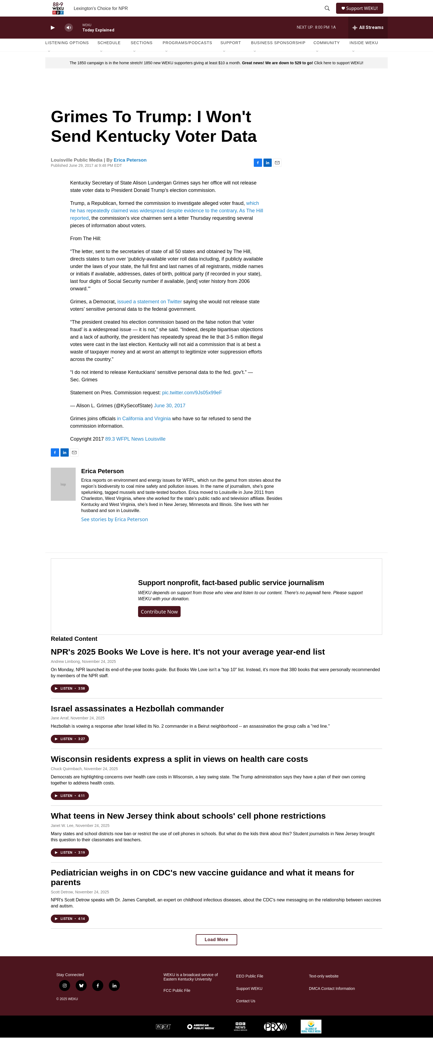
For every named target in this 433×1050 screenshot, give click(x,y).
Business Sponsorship (278, 55)
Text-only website (324, 989)
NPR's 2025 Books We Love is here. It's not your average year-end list (188, 664)
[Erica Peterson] (63, 496)
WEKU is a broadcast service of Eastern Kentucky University (190, 989)
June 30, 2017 (169, 418)
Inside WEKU (364, 55)
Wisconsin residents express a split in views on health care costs (179, 771)
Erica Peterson (130, 172)
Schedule (109, 55)
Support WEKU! (364, 14)
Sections (142, 55)
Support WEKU (249, 1001)
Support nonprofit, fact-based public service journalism (231, 595)
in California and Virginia (144, 431)
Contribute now (159, 624)
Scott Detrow (62, 904)
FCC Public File (176, 1003)
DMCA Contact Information (332, 1001)
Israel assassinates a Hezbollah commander (137, 720)
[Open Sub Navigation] (49, 64)
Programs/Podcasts (187, 55)
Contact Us (245, 1013)
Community (326, 55)
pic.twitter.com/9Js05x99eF (192, 405)
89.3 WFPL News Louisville (135, 451)
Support (230, 55)
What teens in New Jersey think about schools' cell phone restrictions (188, 828)
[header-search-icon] (327, 14)
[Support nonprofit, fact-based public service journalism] (89, 609)
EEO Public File (249, 989)
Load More (216, 952)
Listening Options (67, 55)
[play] (52, 40)
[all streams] (368, 40)
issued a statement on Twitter (150, 314)
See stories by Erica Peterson (114, 531)
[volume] (68, 40)
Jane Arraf (59, 730)
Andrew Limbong (65, 674)
